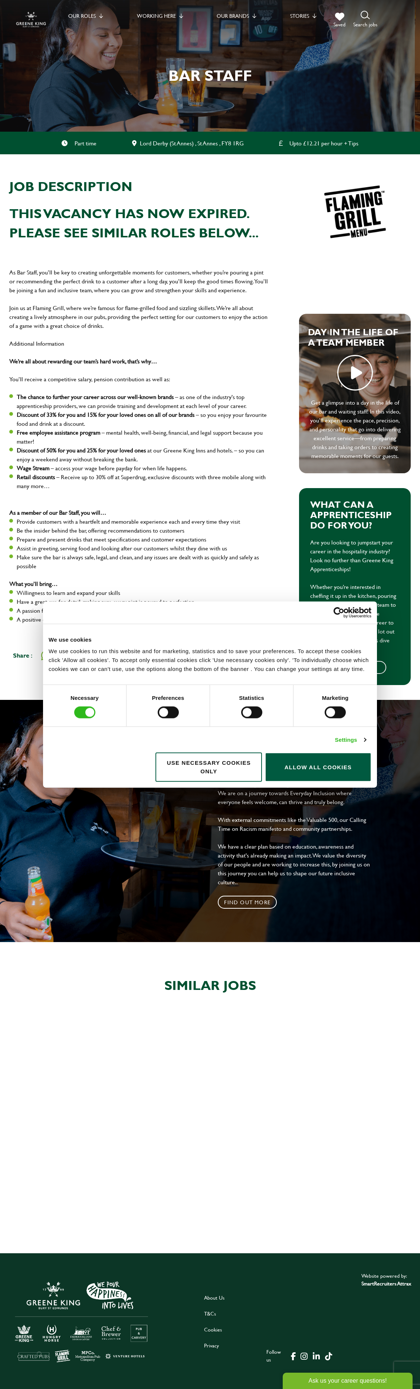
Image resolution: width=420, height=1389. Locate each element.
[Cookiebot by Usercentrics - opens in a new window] (338, 612)
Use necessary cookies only (209, 767)
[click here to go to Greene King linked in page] (316, 1355)
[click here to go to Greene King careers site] (81, 1321)
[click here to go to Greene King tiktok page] (328, 1355)
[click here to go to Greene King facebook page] (293, 1355)
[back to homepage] (31, 19)
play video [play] (355, 373)
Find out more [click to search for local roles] (247, 902)
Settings (346, 739)
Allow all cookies (318, 767)
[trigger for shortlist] (339, 20)
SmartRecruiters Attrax (386, 1283)
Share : (22, 655)
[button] (365, 19)
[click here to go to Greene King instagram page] (304, 1355)
